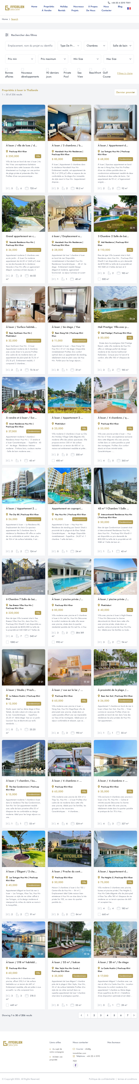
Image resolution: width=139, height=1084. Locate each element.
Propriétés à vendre (48, 8)
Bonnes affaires (9, 74)
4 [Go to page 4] (107, 1015)
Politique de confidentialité (102, 1079)
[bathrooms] (122, 45)
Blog (120, 6)
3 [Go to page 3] (100, 1015)
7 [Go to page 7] (127, 1015)
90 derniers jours (52, 74)
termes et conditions (127, 1079)
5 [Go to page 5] (114, 1015)
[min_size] (86, 59)
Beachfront (95, 73)
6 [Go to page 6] (121, 1015)
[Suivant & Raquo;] (134, 1015)
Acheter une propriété (56, 1058)
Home (34, 6)
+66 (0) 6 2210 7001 (86, 1058)
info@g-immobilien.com (82, 1051)
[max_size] (119, 59)
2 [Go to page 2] (94, 1015)
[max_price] (53, 59)
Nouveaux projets (77, 8)
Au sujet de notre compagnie (57, 1050)
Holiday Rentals (63, 8)
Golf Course (106, 74)
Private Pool (67, 74)
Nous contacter (106, 8)
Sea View (80, 74)
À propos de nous (92, 8)
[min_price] (20, 59)
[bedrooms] (96, 45)
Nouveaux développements (30, 74)
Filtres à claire (125, 73)
